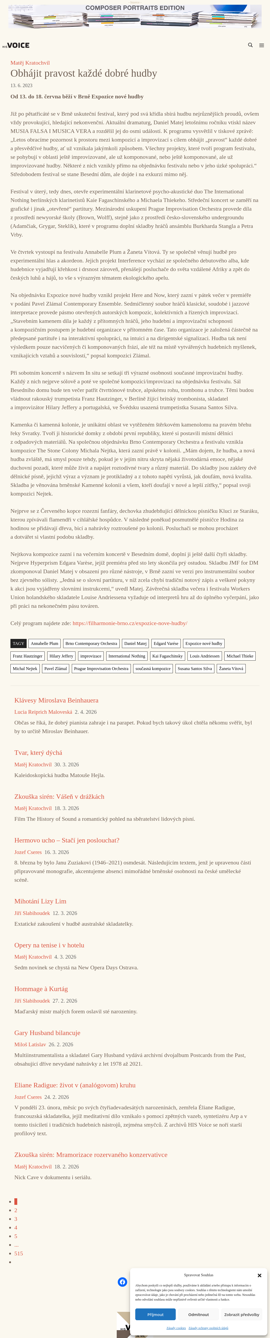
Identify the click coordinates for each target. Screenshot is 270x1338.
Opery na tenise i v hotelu (49, 945)
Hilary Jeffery (24, 656)
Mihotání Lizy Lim (40, 901)
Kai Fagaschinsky (128, 656)
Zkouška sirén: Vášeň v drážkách (59, 796)
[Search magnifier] (250, 45)
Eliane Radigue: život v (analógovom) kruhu (75, 1085)
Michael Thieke (199, 656)
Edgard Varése (163, 643)
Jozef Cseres (28, 852)
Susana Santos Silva (160, 668)
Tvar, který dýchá (38, 752)
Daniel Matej (133, 643)
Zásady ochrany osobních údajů (208, 1328)
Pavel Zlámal (24, 668)
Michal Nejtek (231, 656)
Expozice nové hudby (200, 643)
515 (18, 1253)
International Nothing (88, 656)
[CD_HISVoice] (135, 16)
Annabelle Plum (44, 643)
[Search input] (225, 45)
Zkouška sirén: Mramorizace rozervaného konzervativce (90, 1155)
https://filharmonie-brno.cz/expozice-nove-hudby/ (130, 623)
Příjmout (155, 1314)
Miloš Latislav (30, 1044)
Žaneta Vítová (195, 668)
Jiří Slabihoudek (32, 913)
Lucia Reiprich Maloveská (43, 712)
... (16, 1244)
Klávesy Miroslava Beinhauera (56, 700)
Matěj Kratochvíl (30, 62)
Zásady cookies (176, 1328)
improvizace (53, 656)
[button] (259, 1275)
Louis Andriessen (164, 656)
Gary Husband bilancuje (47, 1033)
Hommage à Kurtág (41, 989)
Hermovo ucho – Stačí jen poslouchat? (66, 840)
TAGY (18, 643)
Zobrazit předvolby (241, 1314)
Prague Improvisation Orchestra (68, 668)
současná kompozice (119, 668)
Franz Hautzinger (239, 643)
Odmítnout (198, 1314)
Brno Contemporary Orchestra (89, 643)
